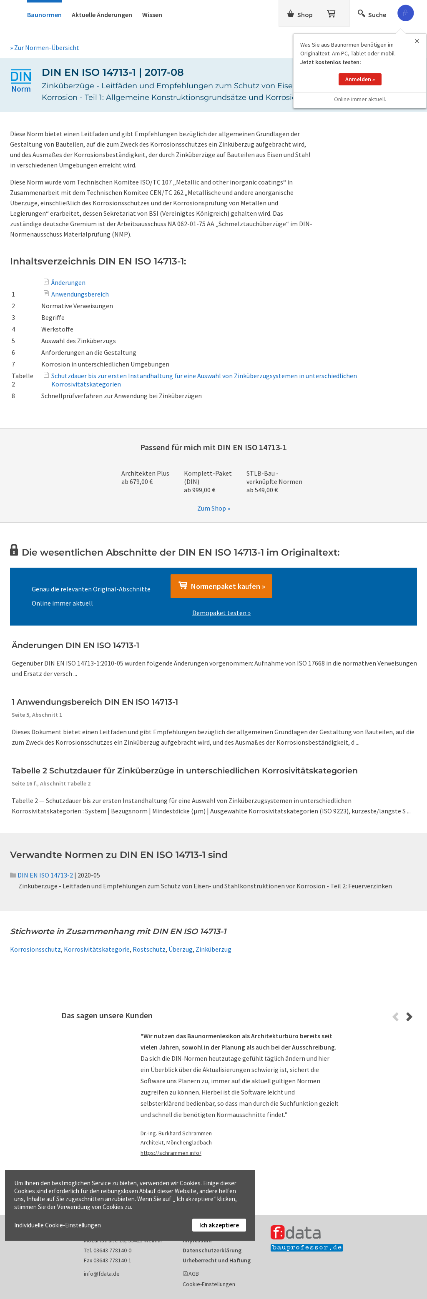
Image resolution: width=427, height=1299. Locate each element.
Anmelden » (360, 70)
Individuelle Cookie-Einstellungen (57, 1225)
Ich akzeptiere (219, 1225)
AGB (193, 1273)
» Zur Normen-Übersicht (44, 47)
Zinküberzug (213, 949)
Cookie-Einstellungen (209, 1284)
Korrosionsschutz (35, 949)
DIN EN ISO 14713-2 (41, 875)
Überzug (180, 949)
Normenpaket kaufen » (221, 586)
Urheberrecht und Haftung (217, 1260)
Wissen (152, 14)
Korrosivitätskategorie (97, 949)
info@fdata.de (102, 1273)
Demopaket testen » (221, 612)
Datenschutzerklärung (212, 1250)
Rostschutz (149, 949)
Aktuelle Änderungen (102, 14)
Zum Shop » (213, 508)
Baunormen (44, 14)
